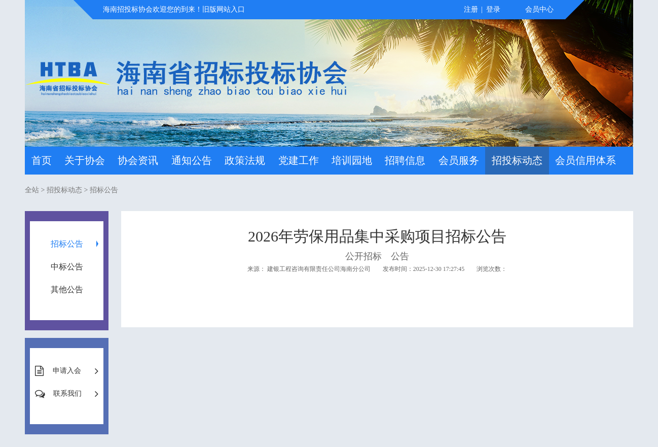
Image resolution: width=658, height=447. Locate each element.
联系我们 (67, 393)
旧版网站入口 (223, 9)
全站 (32, 190)
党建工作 (298, 160)
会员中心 (539, 9)
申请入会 (67, 370)
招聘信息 (405, 160)
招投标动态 (517, 160)
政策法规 (245, 160)
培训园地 (352, 160)
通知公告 (191, 160)
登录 (493, 9)
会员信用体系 (585, 160)
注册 (471, 9)
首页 (41, 160)
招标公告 (104, 190)
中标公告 (67, 266)
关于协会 (84, 160)
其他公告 (67, 289)
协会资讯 (138, 160)
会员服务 (458, 160)
